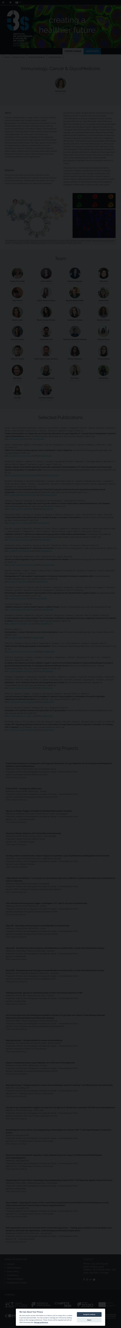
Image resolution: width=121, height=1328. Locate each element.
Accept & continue (89, 1314)
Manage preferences (41, 1322)
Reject (89, 1320)
